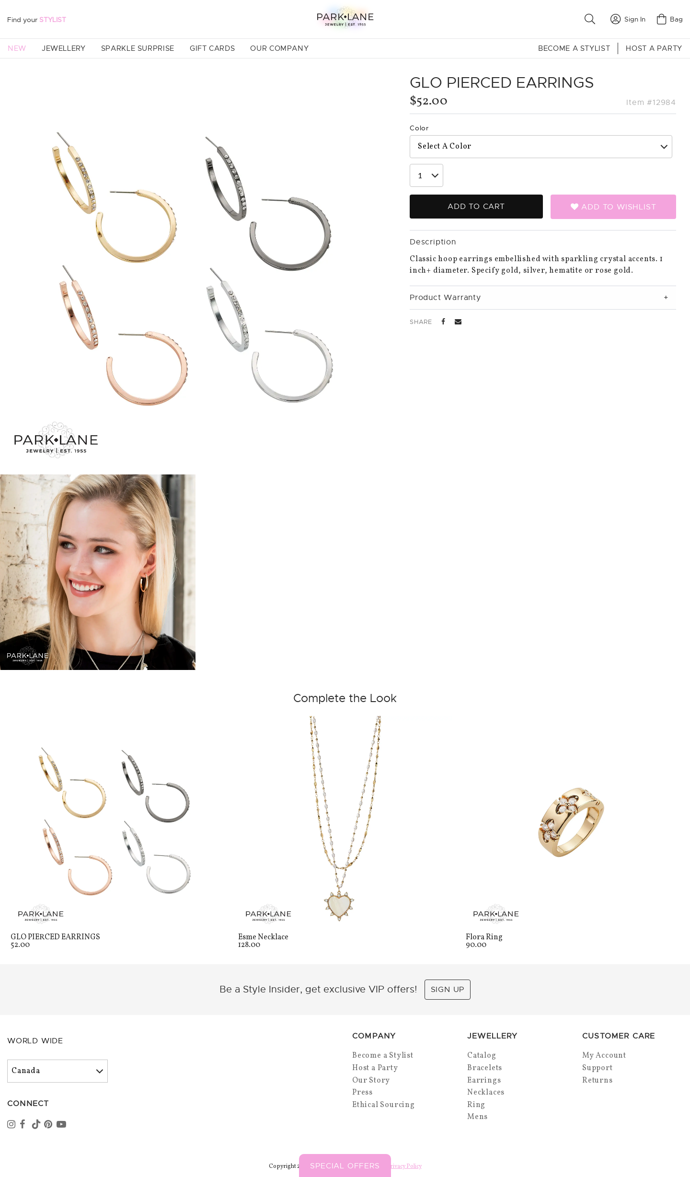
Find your (36, 19)
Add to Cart (476, 206)
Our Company (279, 48)
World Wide (35, 1041)
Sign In (627, 19)
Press (362, 1092)
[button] (592, 19)
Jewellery (64, 48)
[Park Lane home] (345, 19)
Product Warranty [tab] (445, 297)
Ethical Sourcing (383, 1105)
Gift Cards (212, 48)
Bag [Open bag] (670, 19)
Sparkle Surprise (137, 48)
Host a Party (654, 48)
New (17, 48)
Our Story (371, 1080)
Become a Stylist (574, 48)
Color (419, 128)
